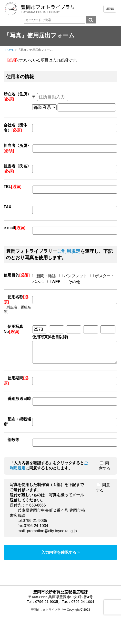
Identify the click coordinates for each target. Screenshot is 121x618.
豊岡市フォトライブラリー (48, 613)
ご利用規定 (68, 251)
